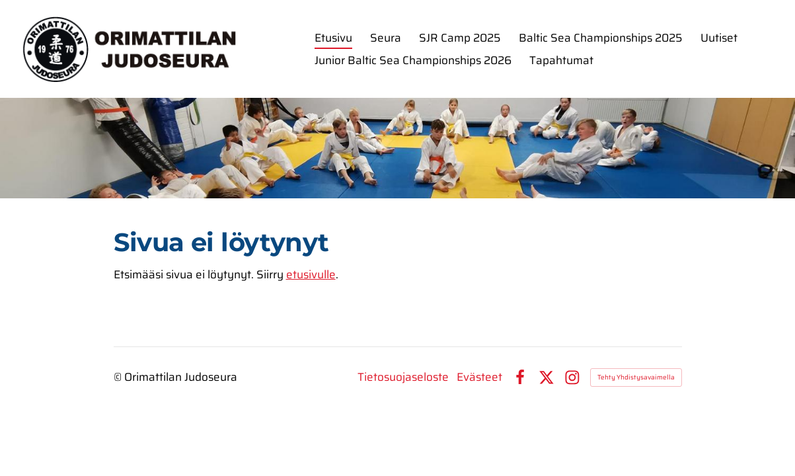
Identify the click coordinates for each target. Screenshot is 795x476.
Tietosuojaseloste (403, 377)
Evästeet (479, 377)
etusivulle (311, 274)
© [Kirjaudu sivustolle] (119, 376)
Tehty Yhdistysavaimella (636, 377)
